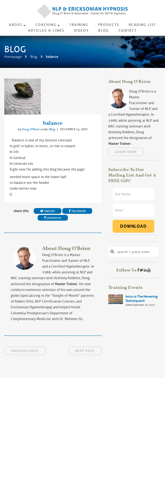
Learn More (126, 152)
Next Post (85, 351)
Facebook (77, 211)
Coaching (46, 25)
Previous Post (25, 351)
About (15, 25)
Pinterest (52, 218)
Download (133, 226)
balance (53, 123)
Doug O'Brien (31, 129)
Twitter (47, 211)
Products (108, 25)
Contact (128, 30)
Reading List (142, 25)
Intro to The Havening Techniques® (141, 299)
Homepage (13, 57)
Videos (81, 30)
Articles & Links (46, 30)
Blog (103, 30)
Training (78, 25)
